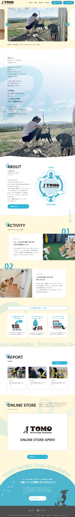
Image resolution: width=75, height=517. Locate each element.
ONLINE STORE (55, 515)
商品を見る (32, 457)
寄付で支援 (68, 3)
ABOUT (31, 2)
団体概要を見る (14, 206)
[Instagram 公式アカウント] (41, 510)
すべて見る (57, 363)
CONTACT (47, 2)
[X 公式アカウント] (31, 510)
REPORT (41, 2)
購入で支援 (56, 3)
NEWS (35, 2)
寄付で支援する (35, 498)
